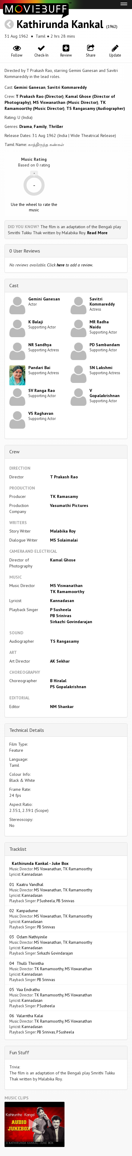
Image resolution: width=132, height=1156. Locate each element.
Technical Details (26, 730)
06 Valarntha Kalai (26, 1015)
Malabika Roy (63, 531)
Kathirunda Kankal (60, 24)
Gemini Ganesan (30, 87)
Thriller (56, 126)
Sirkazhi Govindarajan (71, 621)
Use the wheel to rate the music (34, 207)
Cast (14, 285)
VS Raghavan (40, 413)
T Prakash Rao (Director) (40, 96)
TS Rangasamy (64, 641)
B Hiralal (58, 680)
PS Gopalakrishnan (68, 686)
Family (40, 126)
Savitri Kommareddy (67, 87)
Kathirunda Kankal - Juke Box (38, 863)
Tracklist (18, 849)
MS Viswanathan (66, 585)
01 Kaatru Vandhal (26, 884)
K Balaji (35, 322)
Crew (14, 452)
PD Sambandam (105, 344)
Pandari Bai (39, 367)
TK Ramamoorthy (67, 591)
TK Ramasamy (64, 496)
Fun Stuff (19, 1052)
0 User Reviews (24, 251)
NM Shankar (62, 706)
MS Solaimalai (64, 540)
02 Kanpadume (23, 910)
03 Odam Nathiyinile (28, 937)
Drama (25, 126)
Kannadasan (62, 600)
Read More (97, 232)
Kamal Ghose (63, 560)
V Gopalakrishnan (105, 393)
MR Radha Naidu (99, 324)
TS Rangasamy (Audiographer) (95, 108)
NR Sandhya (40, 344)
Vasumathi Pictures (69, 505)
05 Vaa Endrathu (24, 989)
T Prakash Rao (64, 477)
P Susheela (60, 609)
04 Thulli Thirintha (26, 963)
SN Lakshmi (101, 367)
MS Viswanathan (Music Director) (65, 102)
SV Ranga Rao (41, 390)
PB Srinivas (60, 615)
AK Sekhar (60, 661)
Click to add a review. (70, 265)
